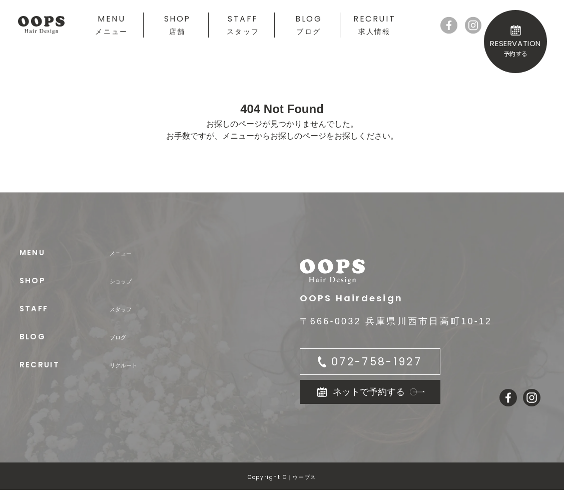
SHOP (177, 24)
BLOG (308, 24)
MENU (111, 24)
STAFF (243, 24)
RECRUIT (374, 24)
